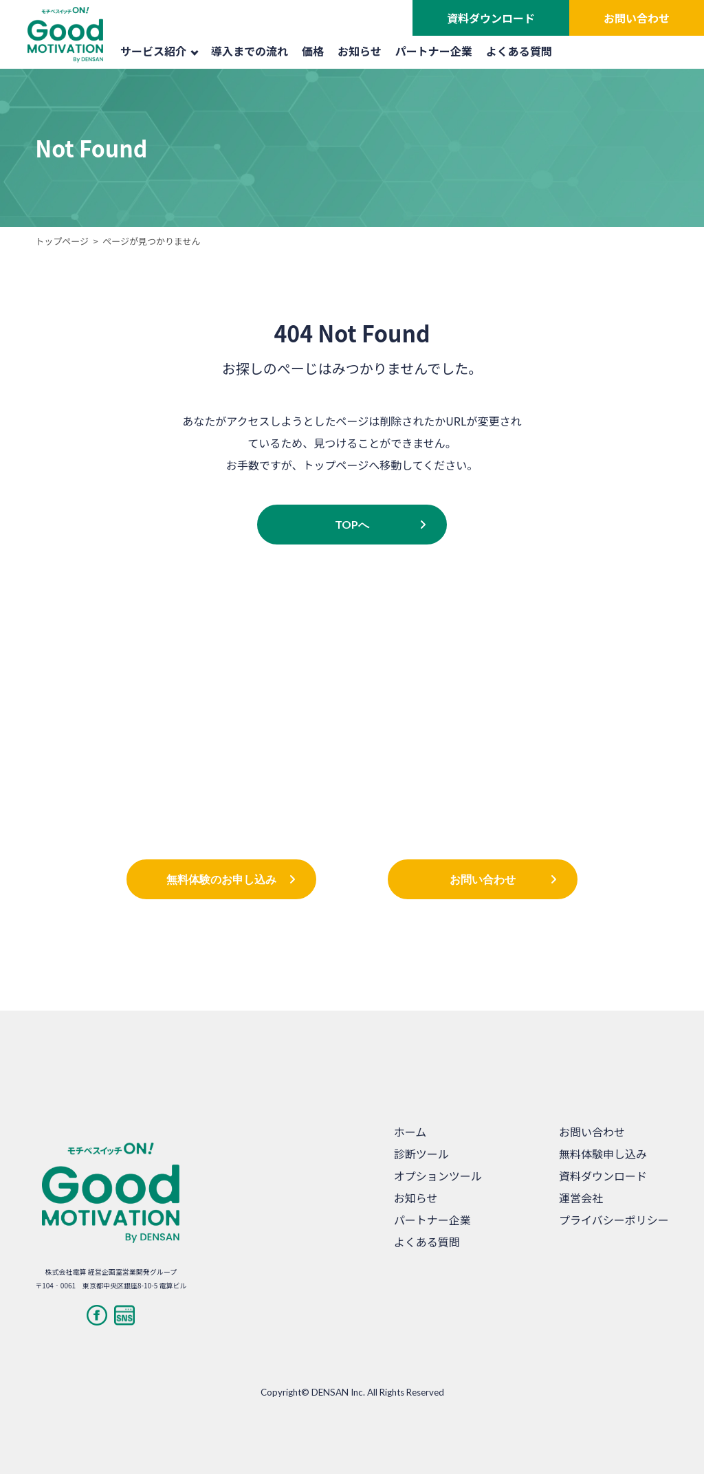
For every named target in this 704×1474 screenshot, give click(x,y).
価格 (313, 51)
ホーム (410, 1131)
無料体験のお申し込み (221, 879)
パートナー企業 (433, 51)
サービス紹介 (159, 51)
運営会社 (581, 1197)
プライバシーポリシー (614, 1219)
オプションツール (438, 1175)
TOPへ (352, 524)
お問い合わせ (637, 18)
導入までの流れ (249, 51)
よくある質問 (519, 51)
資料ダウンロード (491, 18)
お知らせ (360, 51)
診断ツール (421, 1153)
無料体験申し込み (603, 1153)
